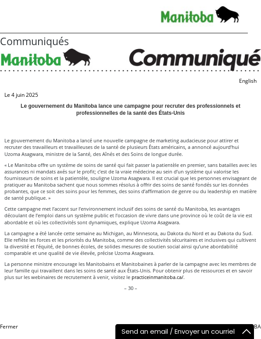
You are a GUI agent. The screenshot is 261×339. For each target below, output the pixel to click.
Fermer (9, 326)
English (248, 81)
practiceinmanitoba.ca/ (157, 277)
